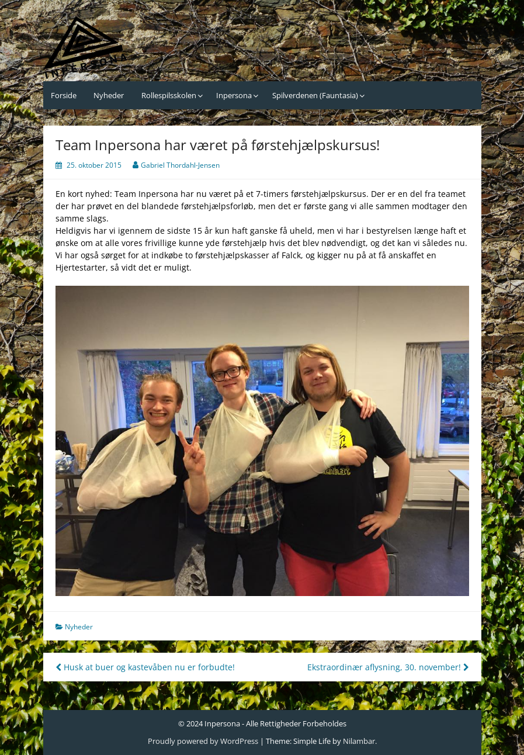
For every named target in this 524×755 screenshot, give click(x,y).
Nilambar (359, 741)
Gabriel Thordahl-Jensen (180, 165)
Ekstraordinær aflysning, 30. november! (388, 667)
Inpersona (234, 95)
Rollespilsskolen (168, 95)
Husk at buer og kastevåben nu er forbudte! (145, 667)
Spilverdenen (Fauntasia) (315, 95)
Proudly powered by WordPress (203, 741)
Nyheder (108, 95)
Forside (64, 95)
